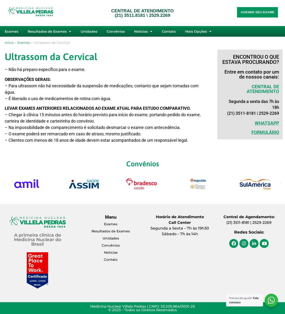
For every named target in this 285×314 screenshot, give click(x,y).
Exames (11, 31)
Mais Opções (198, 31)
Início (9, 42)
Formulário (265, 132)
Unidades (89, 31)
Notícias (143, 31)
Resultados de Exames (49, 31)
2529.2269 (159, 15)
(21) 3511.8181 (130, 15)
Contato (169, 31)
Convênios (116, 31)
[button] (4, 183)
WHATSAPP (267, 123)
